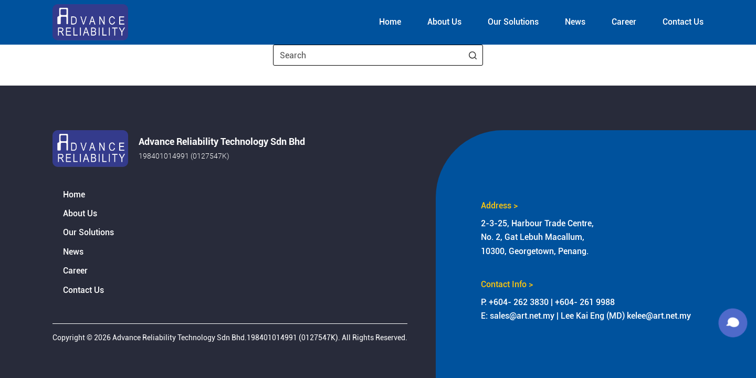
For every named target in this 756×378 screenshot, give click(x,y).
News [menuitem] (575, 22)
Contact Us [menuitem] (683, 22)
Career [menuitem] (624, 22)
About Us (80, 213)
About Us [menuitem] (444, 22)
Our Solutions (88, 232)
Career (75, 271)
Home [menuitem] (390, 22)
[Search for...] (378, 55)
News (73, 252)
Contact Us (83, 290)
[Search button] (472, 55)
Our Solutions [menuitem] (513, 22)
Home (74, 195)
